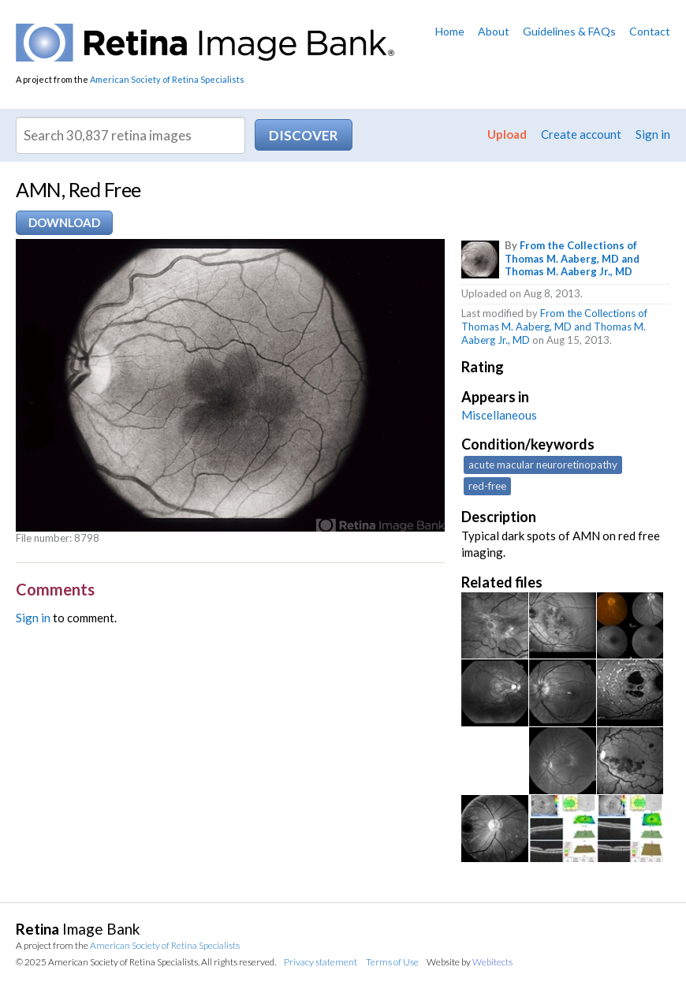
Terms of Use (392, 962)
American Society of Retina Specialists (167, 79)
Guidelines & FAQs (569, 31)
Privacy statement (320, 962)
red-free (487, 486)
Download (64, 222)
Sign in (653, 134)
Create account (581, 134)
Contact (649, 31)
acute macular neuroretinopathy (542, 464)
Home (449, 31)
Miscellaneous (499, 415)
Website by (470, 962)
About (493, 31)
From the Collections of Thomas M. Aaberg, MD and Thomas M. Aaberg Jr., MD (572, 258)
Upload (507, 134)
